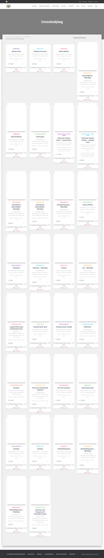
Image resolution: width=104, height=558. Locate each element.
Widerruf (39, 554)
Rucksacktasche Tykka (16, 386)
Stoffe (83, 6)
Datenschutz (31, 554)
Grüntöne (16, 269)
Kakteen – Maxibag (40, 269)
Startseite (8, 36)
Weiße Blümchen (63, 450)
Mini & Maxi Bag (87, 73)
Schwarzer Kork (88, 389)
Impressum (72, 554)
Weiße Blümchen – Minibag (16, 512)
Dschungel (40, 137)
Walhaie (34, 6)
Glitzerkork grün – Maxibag (64, 206)
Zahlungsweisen (49, 554)
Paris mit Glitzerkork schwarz (40, 390)
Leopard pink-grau (40, 328)
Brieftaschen (55, 6)
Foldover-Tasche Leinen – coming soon (87, 140)
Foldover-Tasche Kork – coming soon (63, 139)
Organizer (71, 6)
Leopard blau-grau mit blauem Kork (16, 329)
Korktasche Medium (40, 134)
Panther (16, 389)
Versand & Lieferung (61, 554)
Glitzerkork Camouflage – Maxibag (16, 207)
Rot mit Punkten (64, 389)
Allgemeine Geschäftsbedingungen (16, 554)
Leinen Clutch (40, 48)
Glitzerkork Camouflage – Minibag (40, 207)
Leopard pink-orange (64, 328)
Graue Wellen (88, 205)
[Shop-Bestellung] (85, 38)
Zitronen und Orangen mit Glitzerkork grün (40, 513)
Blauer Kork (16, 51)
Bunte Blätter (64, 51)
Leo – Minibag (87, 269)
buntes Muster (16, 137)
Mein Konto (84, 1)
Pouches (63, 6)
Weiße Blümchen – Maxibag (88, 451)
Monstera (87, 328)
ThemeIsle (95, 554)
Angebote (90, 6)
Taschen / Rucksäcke (44, 6)
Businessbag (16, 48)
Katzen (64, 269)
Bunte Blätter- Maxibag (87, 77)
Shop (80, 1)
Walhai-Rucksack (87, 202)
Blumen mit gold (40, 51)
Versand (17, 71)
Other (77, 6)
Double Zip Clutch (16, 325)
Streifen (16, 450)
